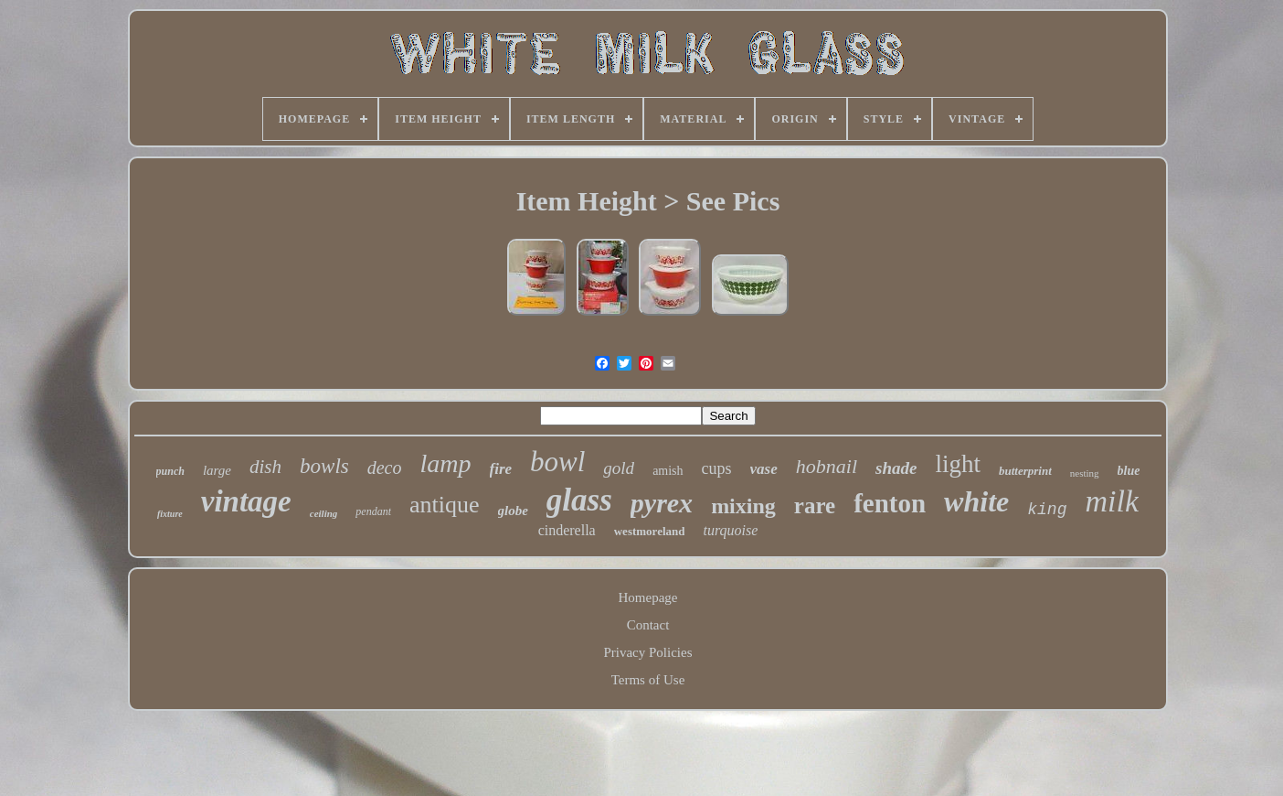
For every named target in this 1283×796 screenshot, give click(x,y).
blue (1129, 471)
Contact (648, 625)
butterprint (1025, 471)
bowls (324, 466)
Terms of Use (648, 679)
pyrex (662, 503)
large (217, 470)
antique (444, 504)
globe (513, 510)
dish (265, 467)
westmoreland (649, 531)
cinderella (567, 530)
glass (579, 500)
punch (170, 471)
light (958, 464)
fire (501, 469)
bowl (557, 462)
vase (764, 469)
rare (814, 505)
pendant (373, 511)
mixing (743, 506)
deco (384, 467)
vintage (246, 501)
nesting (1084, 473)
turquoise (730, 530)
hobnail (826, 466)
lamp (446, 463)
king (1046, 509)
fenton (890, 503)
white (976, 501)
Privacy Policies (647, 652)
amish (667, 471)
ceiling (324, 513)
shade (896, 468)
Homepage (648, 597)
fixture (170, 514)
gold (618, 468)
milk (1112, 501)
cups (717, 468)
